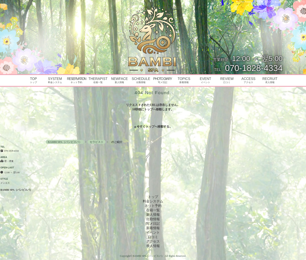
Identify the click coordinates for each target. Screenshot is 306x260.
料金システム (153, 201)
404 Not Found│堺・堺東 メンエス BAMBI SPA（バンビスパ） (271, 1)
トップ (150, 126)
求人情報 (153, 246)
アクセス (153, 241)
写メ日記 (153, 223)
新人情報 (153, 214)
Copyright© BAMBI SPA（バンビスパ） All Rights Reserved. (153, 255)
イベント (153, 232)
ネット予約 (153, 205)
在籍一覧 (153, 210)
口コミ (153, 237)
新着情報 (153, 228)
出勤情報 (153, 219)
